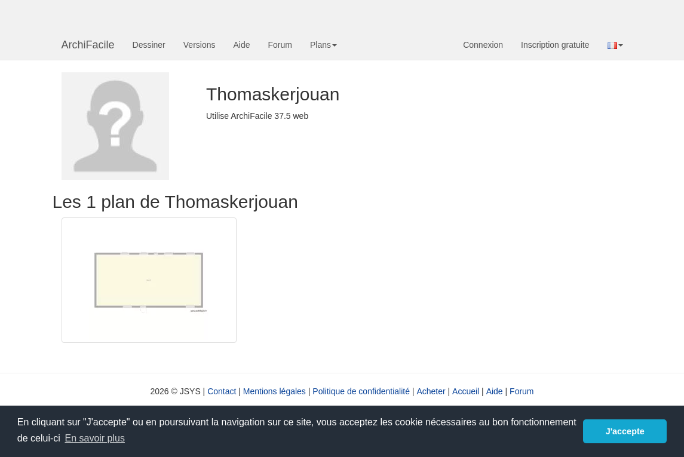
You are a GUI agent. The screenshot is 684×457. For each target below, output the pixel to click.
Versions (199, 45)
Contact (221, 391)
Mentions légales (274, 391)
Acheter (430, 391)
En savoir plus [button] (95, 438)
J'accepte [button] (625, 431)
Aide (241, 45)
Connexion (483, 45)
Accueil (465, 391)
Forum (280, 45)
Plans (323, 45)
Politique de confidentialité (361, 391)
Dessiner (149, 45)
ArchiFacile (88, 45)
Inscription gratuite (555, 45)
